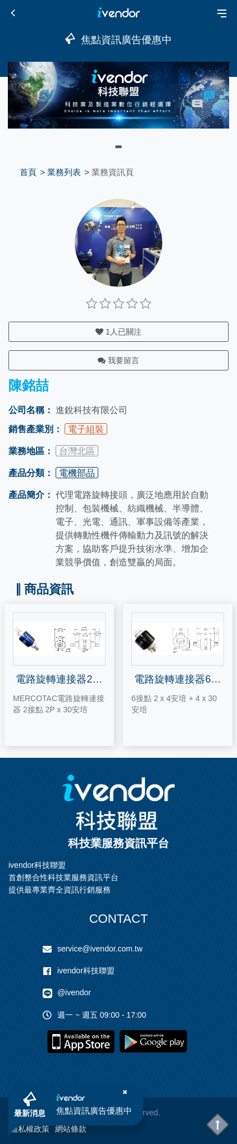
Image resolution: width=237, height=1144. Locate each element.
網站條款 (70, 1129)
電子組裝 (86, 429)
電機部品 (77, 473)
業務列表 (64, 172)
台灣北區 (77, 451)
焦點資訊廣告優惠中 (94, 1110)
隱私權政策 (29, 1129)
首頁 (28, 172)
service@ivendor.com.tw (100, 948)
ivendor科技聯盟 (86, 970)
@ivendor (74, 992)
